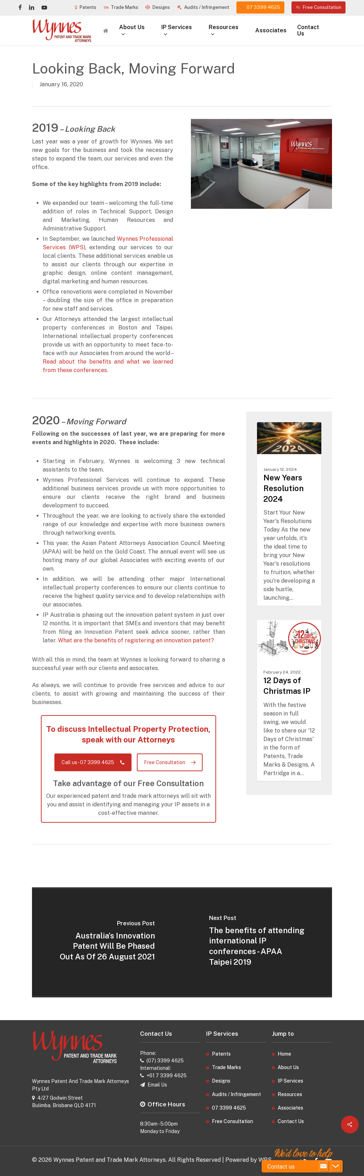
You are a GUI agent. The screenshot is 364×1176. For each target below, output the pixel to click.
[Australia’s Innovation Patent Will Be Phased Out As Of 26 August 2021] (107, 942)
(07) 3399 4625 (165, 1060)
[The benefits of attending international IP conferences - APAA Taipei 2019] (257, 942)
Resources (290, 1094)
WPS (265, 1159)
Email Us (157, 1085)
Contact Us (291, 1121)
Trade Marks (226, 1067)
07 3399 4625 (229, 1108)
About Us (288, 1067)
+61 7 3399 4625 (166, 1075)
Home (284, 1054)
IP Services (290, 1081)
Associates (290, 1108)
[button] (93, 762)
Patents (221, 1054)
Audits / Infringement (236, 1094)
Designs (221, 1081)
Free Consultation (232, 1121)
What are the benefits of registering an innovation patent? (136, 640)
